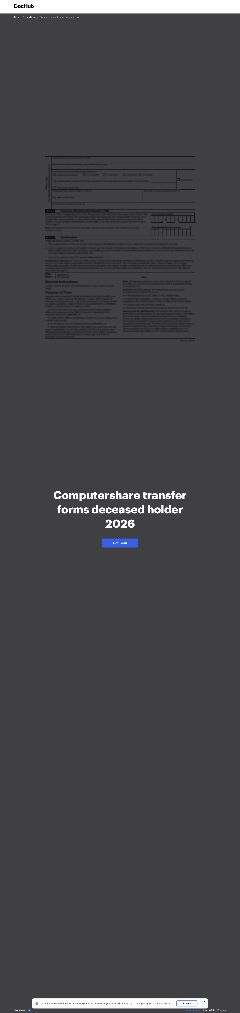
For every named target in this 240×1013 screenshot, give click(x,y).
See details (21, 1010)
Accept (187, 1003)
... (164, 1003)
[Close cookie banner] (205, 1002)
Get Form (120, 543)
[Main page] (24, 6)
